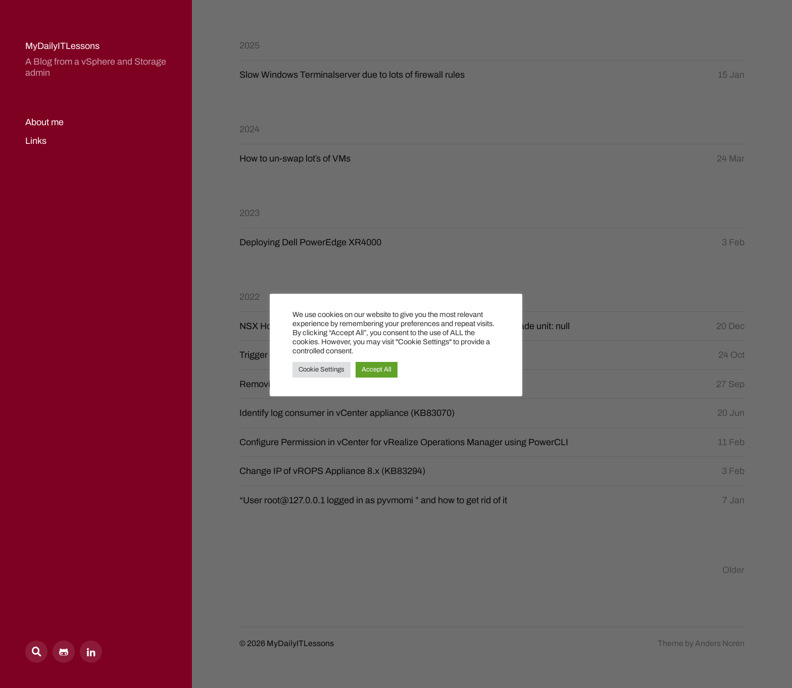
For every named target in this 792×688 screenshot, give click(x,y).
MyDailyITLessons (62, 46)
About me (44, 122)
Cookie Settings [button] (321, 369)
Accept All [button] (376, 369)
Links (35, 141)
